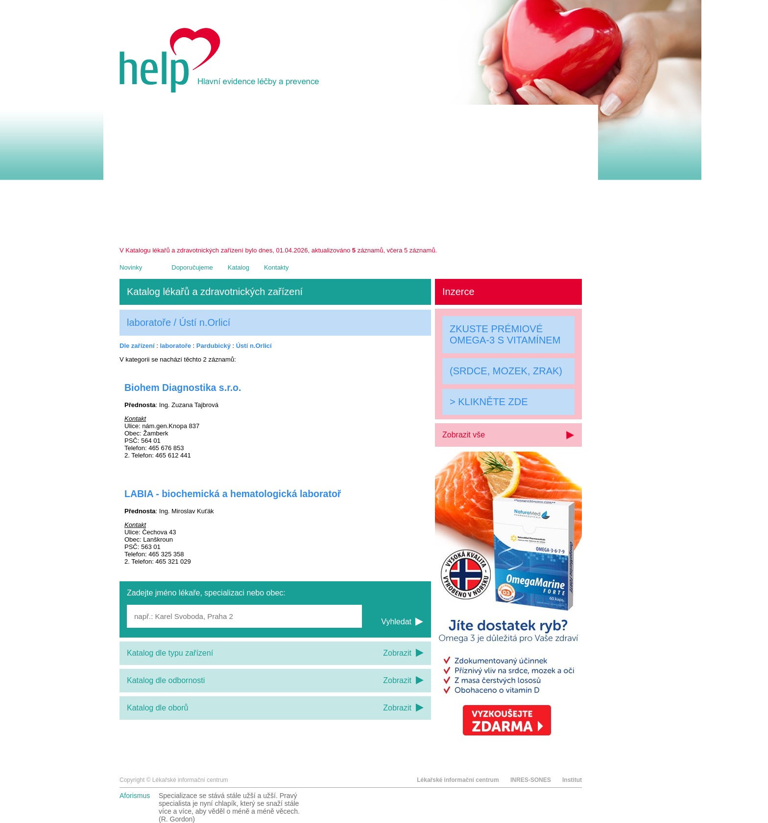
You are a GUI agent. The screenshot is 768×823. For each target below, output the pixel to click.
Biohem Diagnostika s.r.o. (182, 387)
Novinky (131, 267)
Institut (572, 780)
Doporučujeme (192, 267)
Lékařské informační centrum (458, 780)
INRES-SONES (530, 780)
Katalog (238, 267)
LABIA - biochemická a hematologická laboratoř (232, 493)
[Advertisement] (350, 173)
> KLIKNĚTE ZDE (489, 401)
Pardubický (213, 345)
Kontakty (276, 267)
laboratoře (175, 345)
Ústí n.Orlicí (254, 345)
